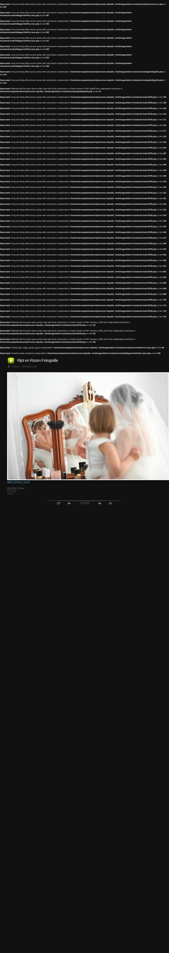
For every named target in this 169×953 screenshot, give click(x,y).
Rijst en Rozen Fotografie (37, 360)
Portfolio (15, 367)
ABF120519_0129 (29, 367)
